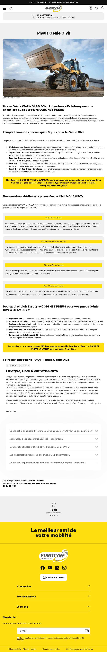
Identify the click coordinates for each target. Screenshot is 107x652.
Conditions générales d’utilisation (79, 649)
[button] (5, 8)
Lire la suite (11, 411)
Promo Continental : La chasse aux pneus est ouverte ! (53, 2)
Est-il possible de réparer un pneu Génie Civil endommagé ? (39, 454)
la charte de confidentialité (74, 638)
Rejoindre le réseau (55, 577)
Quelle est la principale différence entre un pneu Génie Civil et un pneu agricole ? (50, 430)
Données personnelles (51, 649)
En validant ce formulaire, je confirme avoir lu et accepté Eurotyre (50, 639)
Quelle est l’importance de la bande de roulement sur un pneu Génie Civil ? (47, 462)
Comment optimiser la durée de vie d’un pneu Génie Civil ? (39, 446)
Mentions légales (29, 649)
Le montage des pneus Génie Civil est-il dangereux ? (36, 438)
